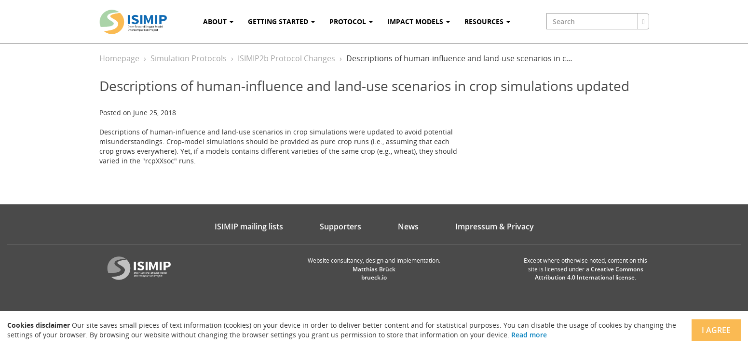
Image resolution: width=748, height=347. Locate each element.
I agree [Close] (716, 330)
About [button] (218, 21)
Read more (529, 334)
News (408, 226)
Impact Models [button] (418, 21)
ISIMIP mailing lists (249, 226)
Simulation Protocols (188, 58)
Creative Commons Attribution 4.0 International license (589, 273)
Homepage (119, 58)
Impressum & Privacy (494, 226)
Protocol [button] (351, 21)
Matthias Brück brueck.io (374, 273)
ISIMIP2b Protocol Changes (286, 58)
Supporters (340, 226)
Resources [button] (487, 21)
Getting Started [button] (281, 21)
